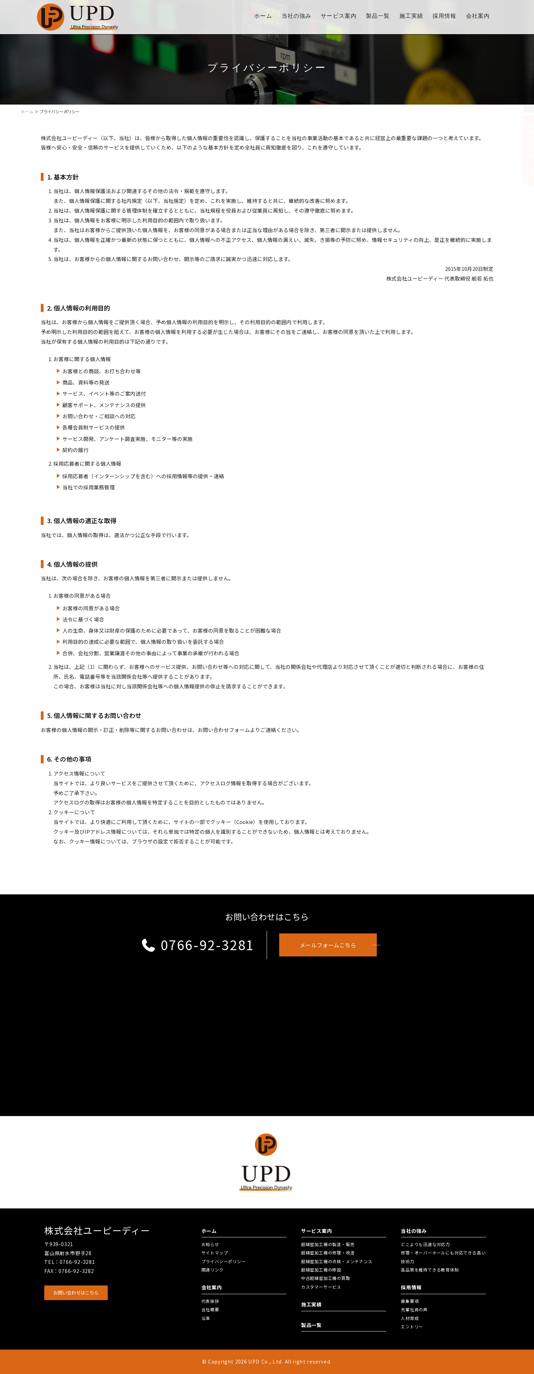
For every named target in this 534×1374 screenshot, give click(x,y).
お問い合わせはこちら (76, 1292)
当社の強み (297, 16)
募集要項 (410, 1301)
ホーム (263, 16)
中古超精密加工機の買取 (325, 1278)
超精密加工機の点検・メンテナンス (337, 1261)
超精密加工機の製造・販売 (328, 1244)
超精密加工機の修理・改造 (328, 1252)
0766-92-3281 (197, 944)
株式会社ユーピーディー (97, 1230)
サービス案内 (339, 16)
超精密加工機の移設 (321, 1270)
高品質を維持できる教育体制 (430, 1270)
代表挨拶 (210, 1301)
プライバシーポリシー (223, 1261)
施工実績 (411, 16)
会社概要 (210, 1309)
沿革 (206, 1318)
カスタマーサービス (321, 1287)
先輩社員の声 (414, 1309)
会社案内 (478, 16)
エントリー (412, 1326)
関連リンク (212, 1270)
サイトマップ (214, 1252)
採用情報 (444, 16)
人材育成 (410, 1318)
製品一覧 (378, 16)
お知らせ (210, 1244)
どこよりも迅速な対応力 (425, 1244)
